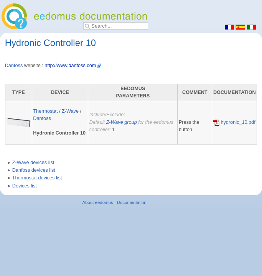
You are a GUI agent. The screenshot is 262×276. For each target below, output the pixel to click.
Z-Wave (70, 111)
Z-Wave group (121, 122)
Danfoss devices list (33, 170)
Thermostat (45, 111)
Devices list (24, 186)
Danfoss (14, 65)
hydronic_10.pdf (234, 122)
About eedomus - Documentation (114, 202)
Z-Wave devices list (33, 162)
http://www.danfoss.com (70, 65)
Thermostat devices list (37, 178)
